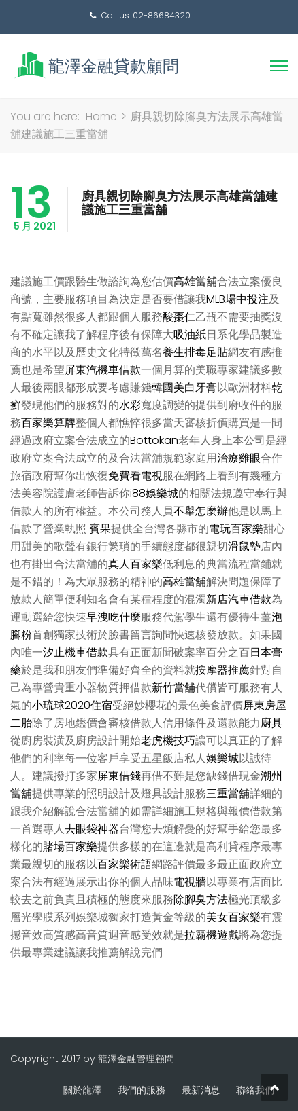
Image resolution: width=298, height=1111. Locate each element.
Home (101, 116)
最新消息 (201, 1090)
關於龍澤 (82, 1090)
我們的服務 (141, 1090)
